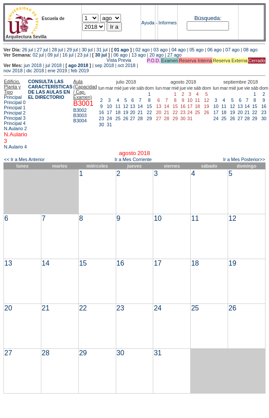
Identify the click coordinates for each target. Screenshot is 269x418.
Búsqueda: (207, 18)
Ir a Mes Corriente (132, 159)
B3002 (80, 110)
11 (118, 106)
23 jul (82, 54)
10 (109, 106)
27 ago (175, 54)
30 (101, 124)
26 (125, 118)
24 (109, 118)
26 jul (27, 49)
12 (125, 106)
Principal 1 (15, 107)
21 (140, 112)
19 (125, 112)
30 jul (86, 49)
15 (149, 106)
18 (118, 112)
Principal (13, 97)
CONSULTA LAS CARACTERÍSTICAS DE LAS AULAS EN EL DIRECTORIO (50, 89)
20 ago (156, 54)
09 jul (52, 54)
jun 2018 (33, 65)
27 (132, 118)
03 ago (161, 49)
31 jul (102, 49)
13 (132, 106)
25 (118, 118)
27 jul (42, 49)
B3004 (80, 120)
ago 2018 (78, 65)
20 (132, 112)
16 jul (67, 54)
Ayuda (148, 22)
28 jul (57, 49)
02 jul (38, 54)
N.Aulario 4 (15, 146)
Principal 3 (15, 118)
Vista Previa (67, 60)
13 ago (138, 54)
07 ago (232, 49)
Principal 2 (15, 112)
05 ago (196, 49)
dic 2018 (35, 70)
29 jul (72, 49)
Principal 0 (15, 102)
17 (109, 112)
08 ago (250, 49)
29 (149, 118)
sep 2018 (104, 65)
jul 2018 (53, 65)
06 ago (214, 49)
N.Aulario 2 (15, 128)
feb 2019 (80, 70)
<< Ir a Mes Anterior (24, 159)
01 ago (121, 49)
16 (101, 112)
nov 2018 (13, 70)
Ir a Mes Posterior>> (244, 159)
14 (140, 106)
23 (101, 118)
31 (109, 124)
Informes (167, 22)
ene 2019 (57, 70)
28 (140, 118)
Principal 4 (15, 123)
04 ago (178, 49)
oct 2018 (126, 65)
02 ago (142, 49)
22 (149, 112)
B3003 (80, 115)
